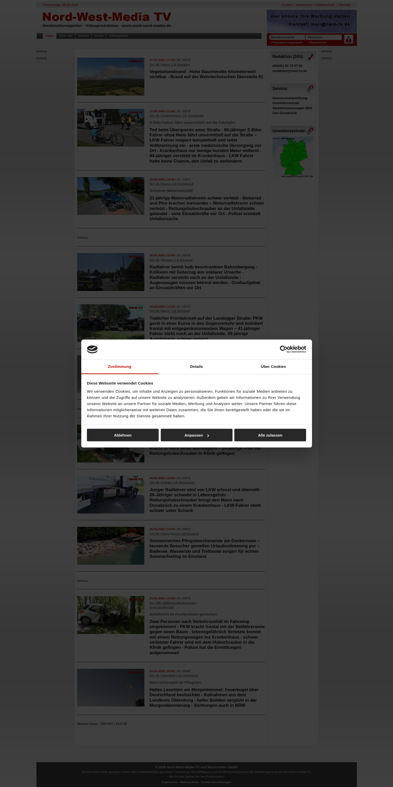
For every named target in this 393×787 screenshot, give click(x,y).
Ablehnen (123, 435)
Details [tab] (196, 366)
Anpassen (196, 435)
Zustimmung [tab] (119, 366)
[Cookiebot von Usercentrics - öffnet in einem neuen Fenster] (283, 349)
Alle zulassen (270, 435)
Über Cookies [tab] (273, 366)
